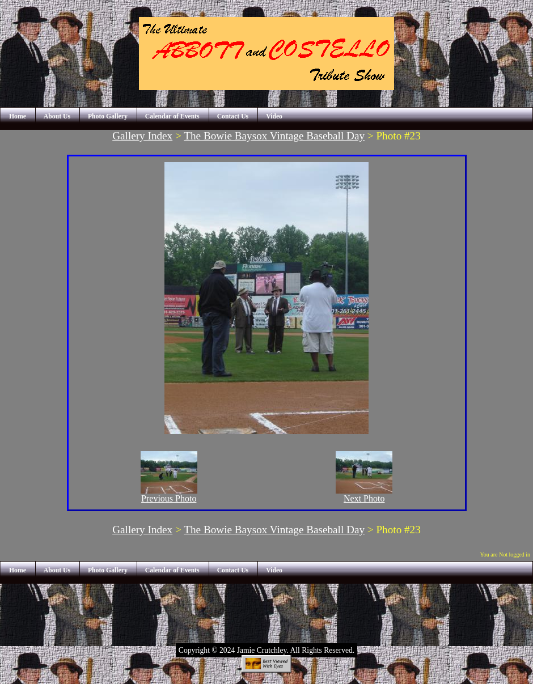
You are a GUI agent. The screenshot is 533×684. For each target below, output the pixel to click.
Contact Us (233, 116)
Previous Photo (169, 494)
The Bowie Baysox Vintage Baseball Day (274, 136)
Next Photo (364, 494)
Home (17, 116)
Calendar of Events (172, 116)
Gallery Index (142, 136)
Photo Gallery (108, 116)
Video (274, 116)
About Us (57, 116)
